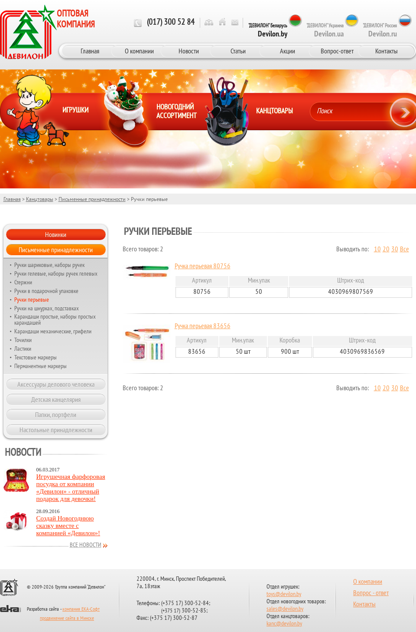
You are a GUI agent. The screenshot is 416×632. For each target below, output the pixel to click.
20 (386, 250)
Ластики (22, 349)
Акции (287, 50)
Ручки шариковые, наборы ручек (49, 265)
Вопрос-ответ (337, 50)
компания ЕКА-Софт (81, 609)
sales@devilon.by (284, 609)
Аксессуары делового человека (55, 384)
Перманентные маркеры (40, 366)
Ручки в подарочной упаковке (46, 291)
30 (394, 250)
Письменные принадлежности (92, 199)
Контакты (386, 50)
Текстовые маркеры (35, 357)
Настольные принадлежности (56, 429)
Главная (90, 50)
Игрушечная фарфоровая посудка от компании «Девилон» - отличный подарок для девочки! (70, 487)
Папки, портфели (55, 414)
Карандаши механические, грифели (52, 331)
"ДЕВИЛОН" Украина (325, 30)
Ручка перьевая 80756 (203, 266)
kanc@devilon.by (284, 624)
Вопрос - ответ (371, 593)
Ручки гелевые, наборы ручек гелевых (56, 273)
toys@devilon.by (283, 594)
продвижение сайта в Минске (67, 618)
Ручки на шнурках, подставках (46, 308)
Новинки (55, 234)
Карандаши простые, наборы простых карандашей (55, 319)
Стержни (23, 282)
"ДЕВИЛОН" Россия (380, 30)
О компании (139, 50)
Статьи (238, 50)
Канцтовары (39, 199)
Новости (189, 50)
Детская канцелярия (56, 399)
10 (377, 250)
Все (404, 250)
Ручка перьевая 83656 (203, 326)
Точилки (23, 340)
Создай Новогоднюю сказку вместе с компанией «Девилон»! (68, 526)
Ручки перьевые (31, 299)
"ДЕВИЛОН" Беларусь (267, 30)
